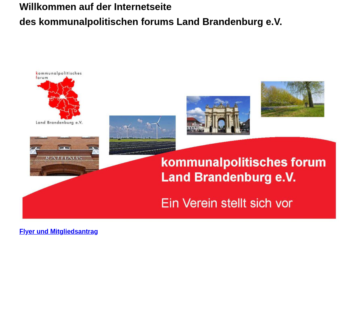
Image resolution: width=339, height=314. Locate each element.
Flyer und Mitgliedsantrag (58, 231)
